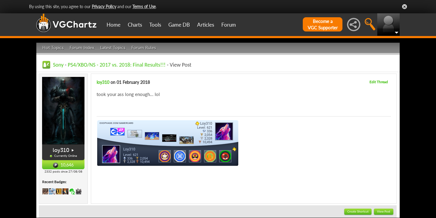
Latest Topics (112, 47)
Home (114, 24)
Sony (58, 64)
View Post (383, 211)
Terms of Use (144, 6)
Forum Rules (143, 47)
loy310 (61, 150)
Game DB (179, 24)
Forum (228, 24)
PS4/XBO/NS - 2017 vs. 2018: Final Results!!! (117, 64)
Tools (155, 24)
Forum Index (82, 47)
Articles (205, 24)
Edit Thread (378, 82)
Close (404, 6)
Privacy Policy (104, 6)
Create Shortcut (357, 211)
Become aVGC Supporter (323, 24)
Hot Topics (53, 47)
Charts (135, 24)
